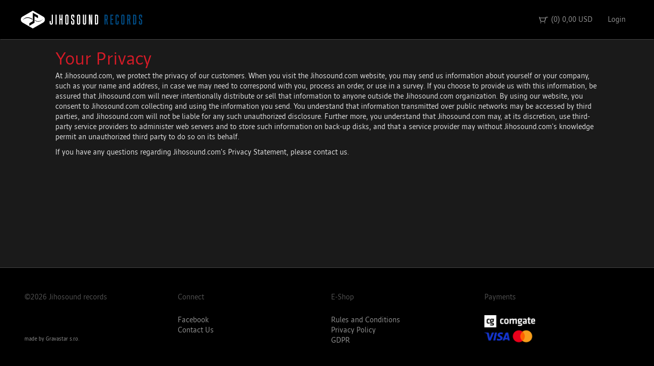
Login (617, 19)
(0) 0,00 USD (565, 20)
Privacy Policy (353, 330)
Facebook (193, 320)
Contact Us (196, 330)
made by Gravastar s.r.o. (51, 339)
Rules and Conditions (365, 320)
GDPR (340, 340)
